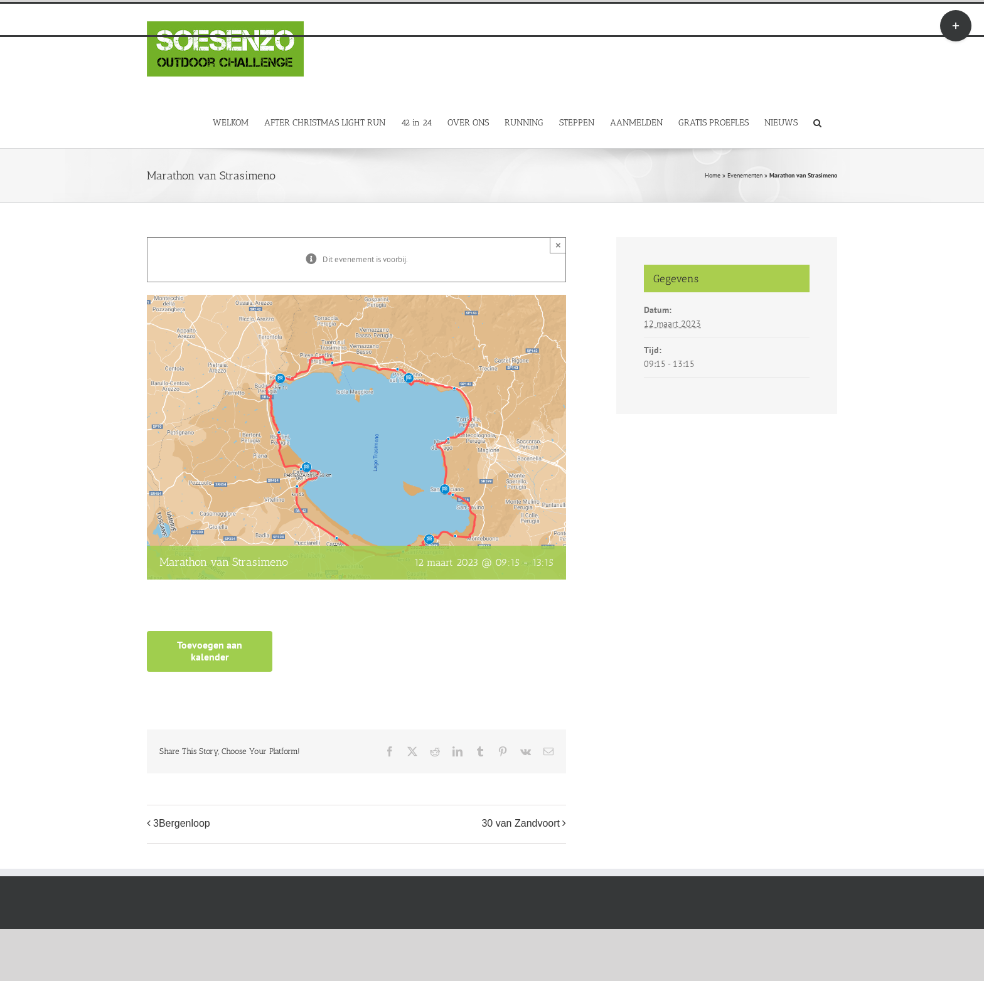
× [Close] (558, 245)
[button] (817, 122)
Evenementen (744, 175)
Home (712, 175)
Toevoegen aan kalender (209, 651)
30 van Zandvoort (520, 823)
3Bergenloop (181, 823)
